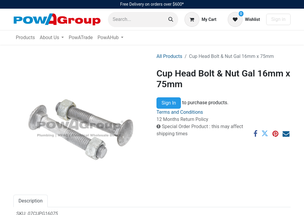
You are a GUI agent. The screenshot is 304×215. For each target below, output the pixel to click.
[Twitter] (264, 133)
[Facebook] (255, 133)
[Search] (170, 19)
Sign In (169, 103)
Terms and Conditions (179, 112)
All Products (169, 56)
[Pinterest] (275, 133)
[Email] (286, 133)
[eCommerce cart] (200, 19)
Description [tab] (30, 201)
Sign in (278, 19)
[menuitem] (25, 38)
